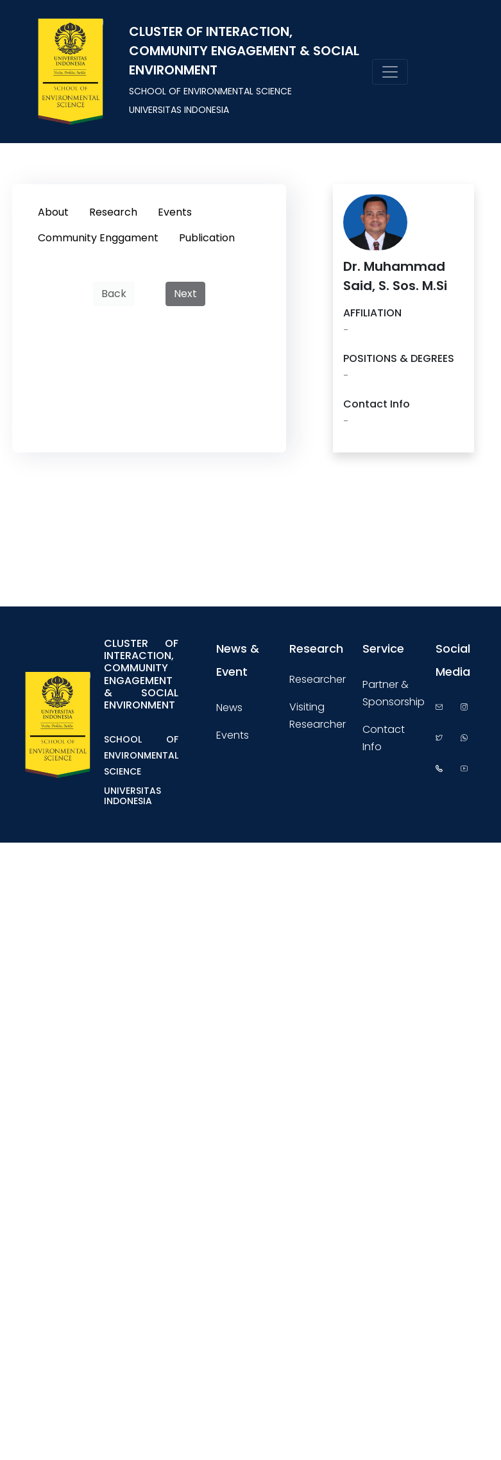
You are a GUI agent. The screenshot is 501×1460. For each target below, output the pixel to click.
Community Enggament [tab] (98, 237)
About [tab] (53, 212)
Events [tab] (175, 212)
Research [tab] (113, 212)
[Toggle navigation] (390, 72)
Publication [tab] (207, 237)
